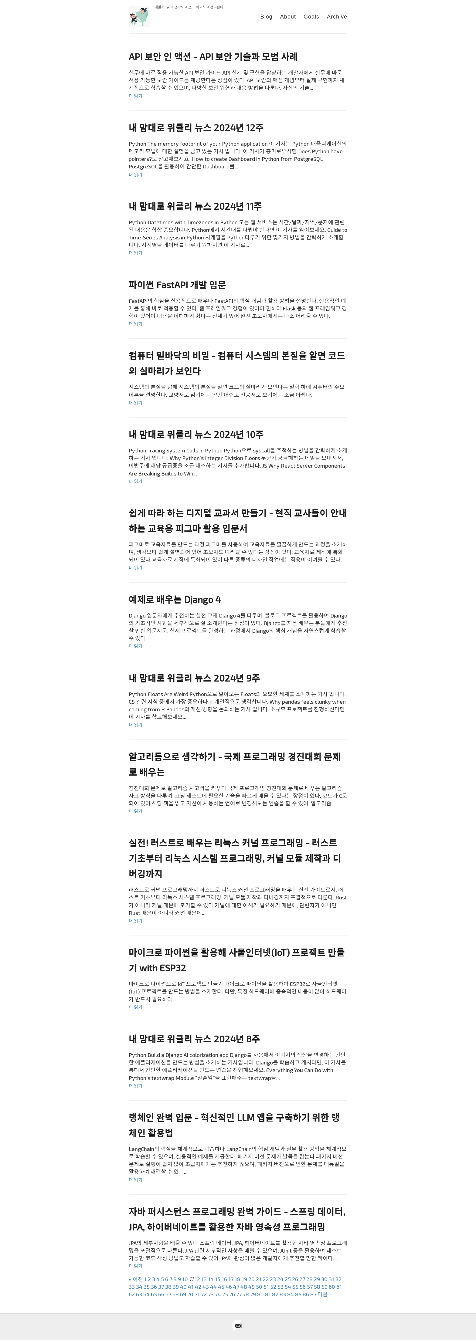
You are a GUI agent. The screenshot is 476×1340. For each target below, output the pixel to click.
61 (339, 1286)
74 (218, 1294)
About (288, 17)
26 (295, 1279)
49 (251, 1286)
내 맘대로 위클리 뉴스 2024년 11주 (195, 206)
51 (266, 1286)
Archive (337, 17)
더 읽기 (135, 96)
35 (147, 1286)
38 (168, 1286)
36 (154, 1286)
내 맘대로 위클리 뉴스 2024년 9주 (194, 677)
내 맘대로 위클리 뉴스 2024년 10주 (196, 434)
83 (283, 1294)
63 (139, 1294)
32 (338, 1279)
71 (197, 1294)
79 (253, 1294)
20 (251, 1279)
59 (324, 1286)
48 (243, 1286)
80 (260, 1294)
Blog (266, 17)
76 (232, 1294)
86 (306, 1294)
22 (266, 1279)
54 (288, 1286)
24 (280, 1279)
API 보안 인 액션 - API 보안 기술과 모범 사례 (213, 56)
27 (302, 1279)
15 (217, 1279)
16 (224, 1279)
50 (259, 1286)
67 (168, 1294)
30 (324, 1279)
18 (237, 1279)
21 (258, 1279)
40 (183, 1286)
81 (268, 1294)
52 (273, 1286)
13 (204, 1279)
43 (205, 1286)
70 (190, 1294)
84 (290, 1294)
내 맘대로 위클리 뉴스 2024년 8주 (194, 1038)
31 (331, 1279)
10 (185, 1279)
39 (176, 1286)
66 (161, 1294)
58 (317, 1286)
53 (280, 1286)
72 (204, 1294)
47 (236, 1286)
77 (239, 1294)
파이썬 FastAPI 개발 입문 (177, 284)
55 (295, 1286)
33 (132, 1286)
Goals (311, 17)
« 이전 (136, 1279)
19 (244, 1279)
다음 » (325, 1294)
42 (198, 1286)
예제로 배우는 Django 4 (175, 599)
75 (225, 1294)
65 (154, 1294)
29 (317, 1279)
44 (213, 1286)
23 (273, 1279)
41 (191, 1286)
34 (139, 1286)
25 (288, 1279)
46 (229, 1286)
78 (246, 1294)
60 (332, 1286)
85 (298, 1294)
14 (211, 1279)
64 (146, 1294)
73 (211, 1294)
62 (132, 1294)
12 (197, 1279)
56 (303, 1286)
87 (313, 1294)
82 (275, 1294)
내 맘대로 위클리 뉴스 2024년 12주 (196, 127)
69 (183, 1294)
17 (230, 1279)
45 (221, 1286)
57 (310, 1286)
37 (161, 1286)
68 (175, 1294)
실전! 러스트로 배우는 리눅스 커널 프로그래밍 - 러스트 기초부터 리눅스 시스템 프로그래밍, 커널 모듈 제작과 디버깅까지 (235, 858)
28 (309, 1279)
